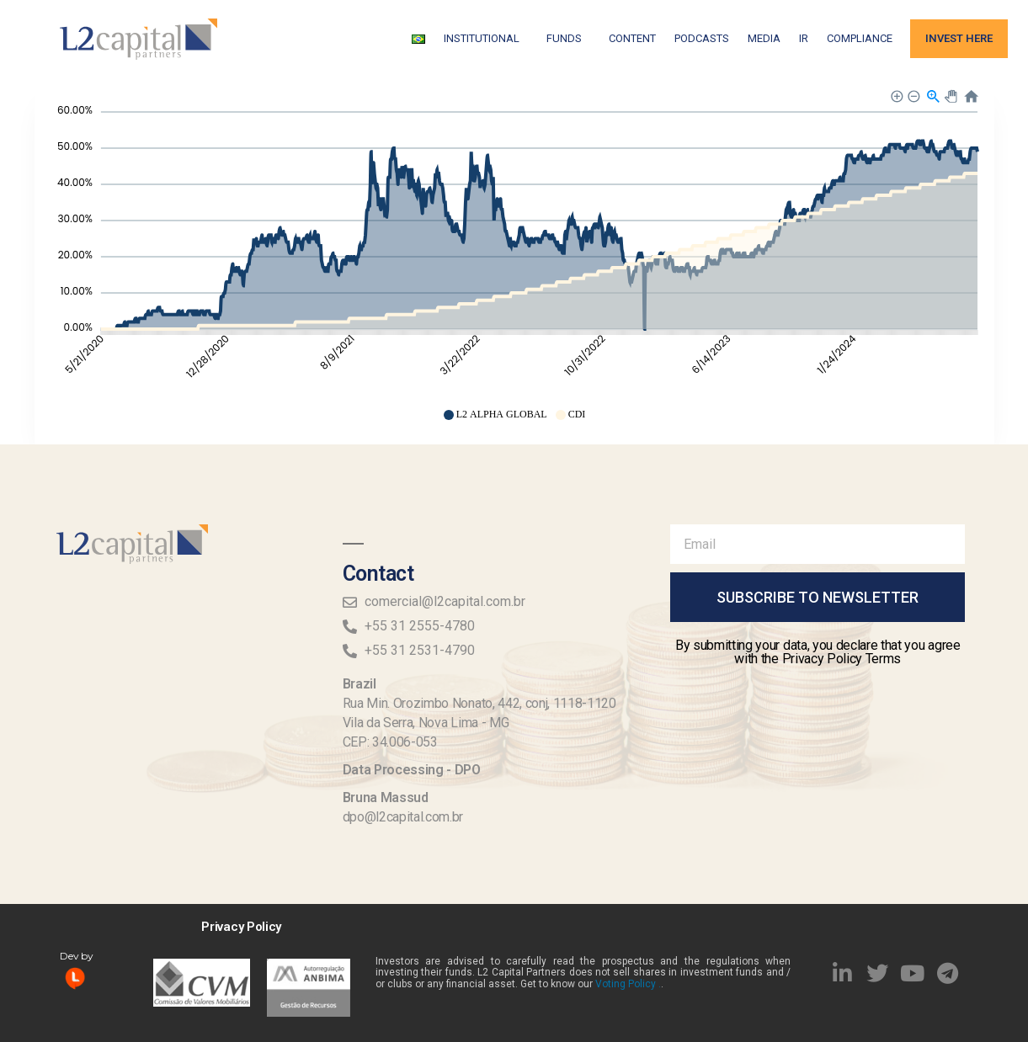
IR (803, 38)
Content (632, 38)
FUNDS (568, 38)
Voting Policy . (628, 984)
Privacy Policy (241, 926)
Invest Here (959, 38)
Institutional (486, 38)
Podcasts (701, 38)
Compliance (859, 38)
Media (764, 38)
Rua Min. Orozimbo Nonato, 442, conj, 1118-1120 (479, 703)
